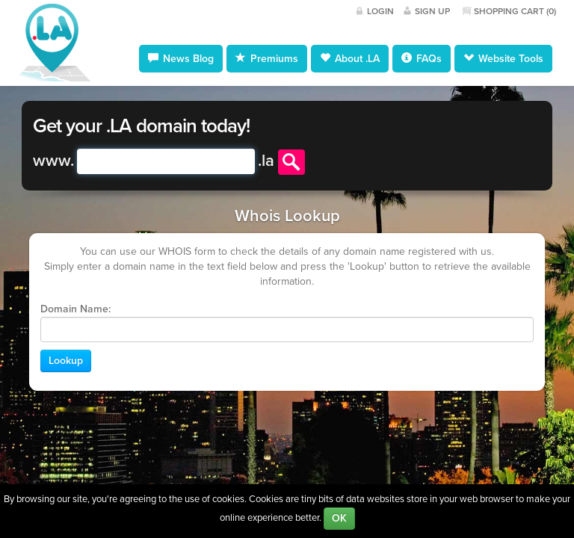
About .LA (350, 58)
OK (339, 518)
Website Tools (503, 58)
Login (380, 11)
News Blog (181, 58)
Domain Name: (75, 309)
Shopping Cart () (515, 11)
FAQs (421, 58)
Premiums (266, 58)
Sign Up (432, 11)
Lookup (66, 360)
